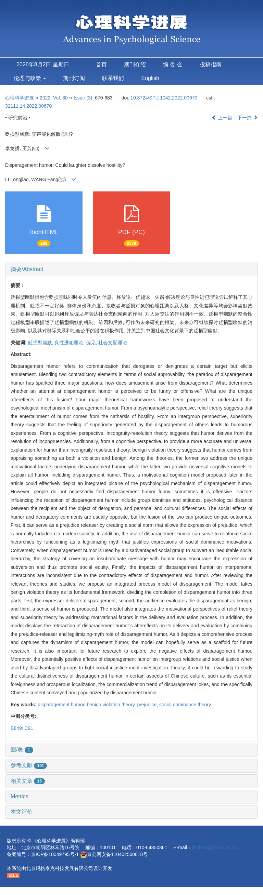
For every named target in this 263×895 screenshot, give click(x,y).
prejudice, (148, 704)
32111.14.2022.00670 (28, 106)
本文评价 (22, 812)
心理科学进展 (20, 98)
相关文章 (28, 781)
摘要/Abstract (27, 269)
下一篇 (247, 117)
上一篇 (222, 117)
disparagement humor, (62, 704)
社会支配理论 (112, 342)
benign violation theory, (112, 704)
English (150, 78)
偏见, (92, 342)
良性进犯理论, (70, 342)
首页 (101, 64)
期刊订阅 (74, 78)
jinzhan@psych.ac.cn (214, 847)
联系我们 (113, 78)
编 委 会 (173, 64)
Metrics (19, 796)
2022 (45, 98)
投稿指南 (211, 64)
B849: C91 (22, 728)
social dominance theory (185, 704)
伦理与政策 (30, 78)
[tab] (131, 269)
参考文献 (29, 765)
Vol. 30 (60, 98)
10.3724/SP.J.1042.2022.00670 (163, 98)
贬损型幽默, (41, 342)
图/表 (22, 749)
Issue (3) (83, 98)
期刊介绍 (135, 64)
